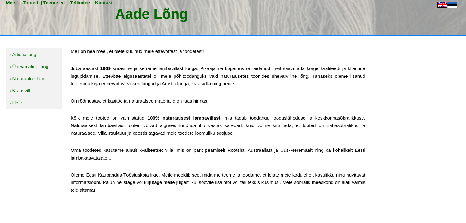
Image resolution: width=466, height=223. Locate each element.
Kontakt (104, 2)
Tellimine (80, 2)
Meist (12, 2)
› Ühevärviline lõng (28, 66)
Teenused (54, 2)
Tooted (30, 2)
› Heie (15, 102)
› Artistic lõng (22, 54)
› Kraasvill (19, 90)
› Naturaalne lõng (27, 78)
